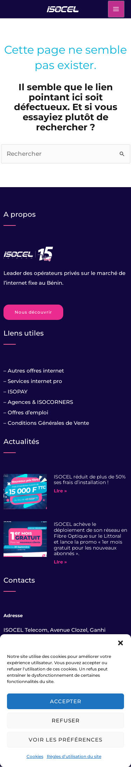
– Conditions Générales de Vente (46, 423)
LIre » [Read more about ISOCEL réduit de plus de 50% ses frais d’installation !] (60, 490)
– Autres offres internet (33, 370)
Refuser (66, 720)
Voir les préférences (65, 739)
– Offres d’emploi (25, 412)
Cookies (35, 756)
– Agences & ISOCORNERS (38, 402)
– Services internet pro (32, 381)
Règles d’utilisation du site (74, 756)
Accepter (65, 701)
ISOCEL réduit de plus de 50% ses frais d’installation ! (90, 480)
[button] (120, 642)
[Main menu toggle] (116, 9)
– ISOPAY (15, 391)
